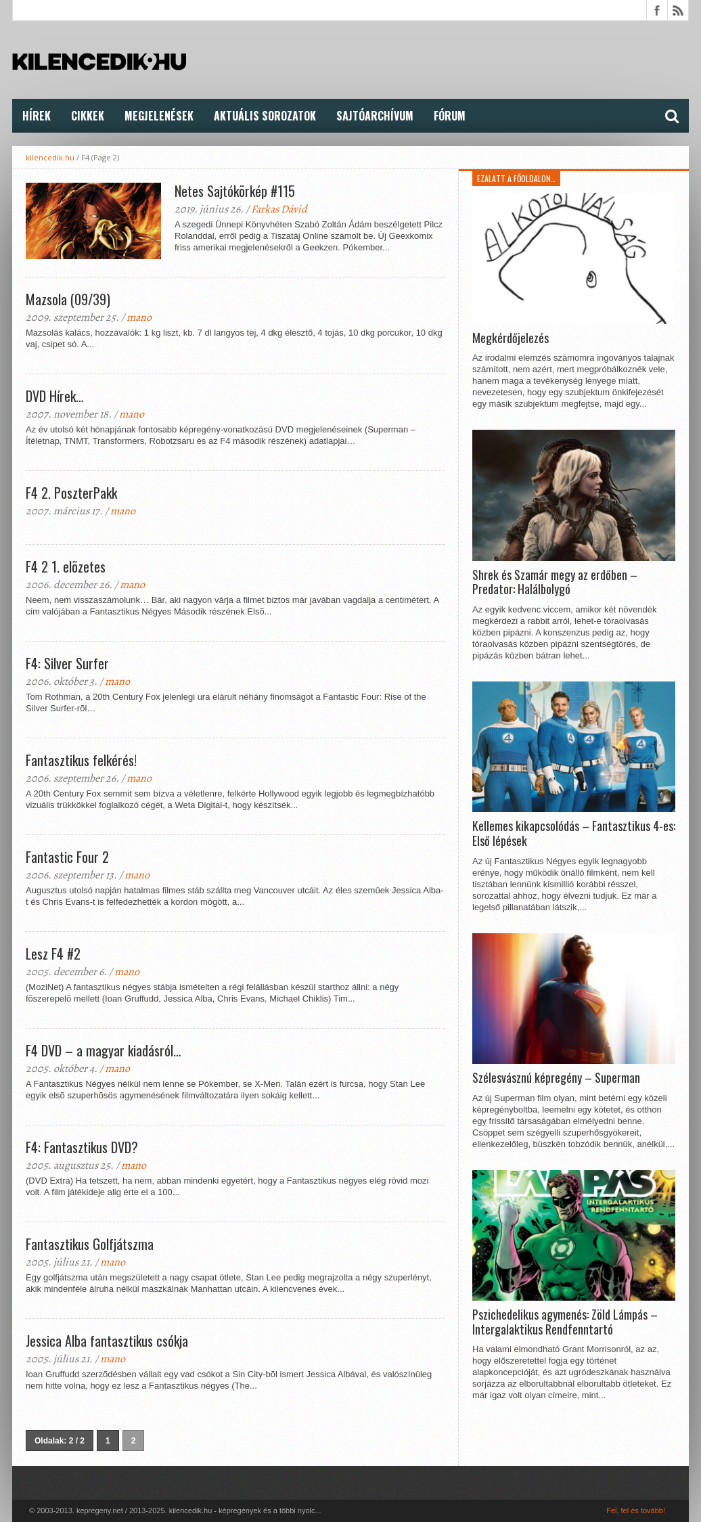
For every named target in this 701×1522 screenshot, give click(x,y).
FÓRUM (450, 116)
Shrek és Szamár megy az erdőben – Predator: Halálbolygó (554, 582)
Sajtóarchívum (374, 116)
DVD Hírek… (55, 396)
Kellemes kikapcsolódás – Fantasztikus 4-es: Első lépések (573, 833)
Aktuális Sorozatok (265, 116)
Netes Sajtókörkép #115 (235, 191)
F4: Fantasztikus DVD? (82, 1147)
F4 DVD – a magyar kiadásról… (103, 1050)
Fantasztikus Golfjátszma (90, 1244)
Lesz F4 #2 (53, 953)
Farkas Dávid (279, 209)
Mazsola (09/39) (68, 299)
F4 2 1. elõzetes (66, 566)
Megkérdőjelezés (510, 338)
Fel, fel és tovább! (635, 1510)
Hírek (36, 116)
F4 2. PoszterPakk (71, 493)
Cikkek (87, 116)
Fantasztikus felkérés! (81, 760)
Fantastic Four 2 (67, 857)
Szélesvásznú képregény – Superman (556, 1078)
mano (139, 317)
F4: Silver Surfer (67, 663)
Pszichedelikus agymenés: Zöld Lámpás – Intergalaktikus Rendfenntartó (565, 1322)
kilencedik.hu (50, 157)
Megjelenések (159, 116)
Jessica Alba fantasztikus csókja (107, 1341)
